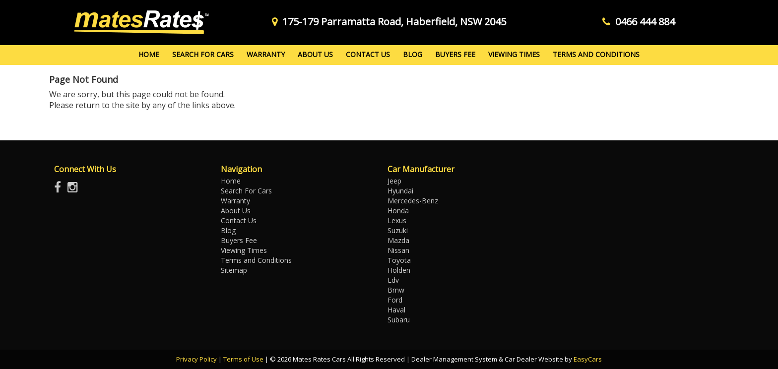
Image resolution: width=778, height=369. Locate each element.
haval (396, 309)
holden (399, 270)
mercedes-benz (413, 200)
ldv (393, 280)
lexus (397, 220)
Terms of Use (244, 359)
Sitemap (234, 270)
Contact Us (368, 54)
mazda (398, 240)
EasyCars (588, 359)
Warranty (266, 54)
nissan (398, 250)
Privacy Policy (197, 359)
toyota (399, 260)
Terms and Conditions (596, 54)
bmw (396, 290)
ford (395, 300)
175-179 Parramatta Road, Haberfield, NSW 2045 (389, 21)
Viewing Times (514, 54)
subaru (399, 319)
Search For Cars (203, 54)
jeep (394, 180)
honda (398, 210)
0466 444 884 (638, 21)
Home (148, 54)
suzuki (398, 230)
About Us (315, 54)
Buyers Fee (455, 54)
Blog (412, 54)
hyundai (400, 190)
